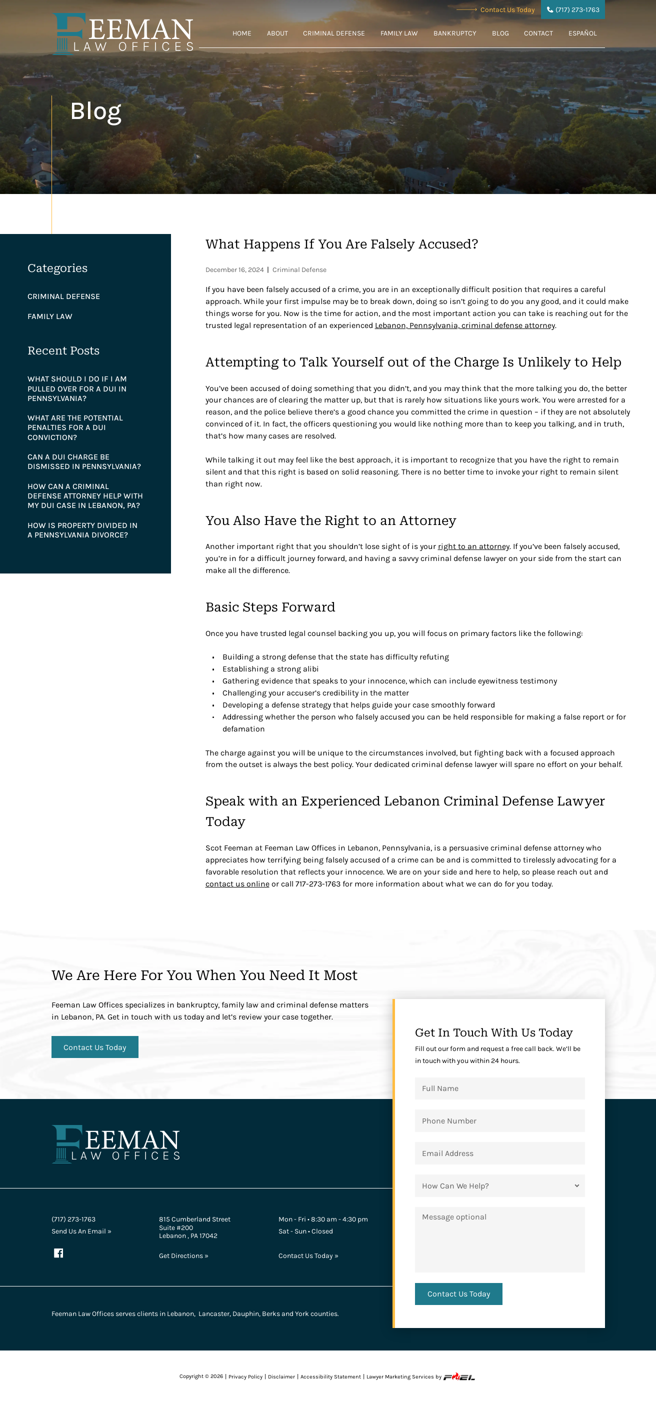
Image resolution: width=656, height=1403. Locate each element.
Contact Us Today (495, 10)
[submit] (458, 1294)
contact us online (238, 883)
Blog (500, 33)
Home (242, 33)
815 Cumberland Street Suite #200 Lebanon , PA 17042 (194, 1227)
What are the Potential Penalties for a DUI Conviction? (75, 427)
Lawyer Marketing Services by (421, 1376)
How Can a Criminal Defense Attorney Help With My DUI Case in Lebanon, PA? (85, 496)
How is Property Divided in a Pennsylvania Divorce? (83, 530)
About (277, 33)
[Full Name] (499, 1089)
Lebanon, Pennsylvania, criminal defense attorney (465, 325)
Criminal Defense (334, 33)
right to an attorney (474, 546)
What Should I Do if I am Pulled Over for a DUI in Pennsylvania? (77, 388)
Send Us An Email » (82, 1231)
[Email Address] (499, 1153)
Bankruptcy (455, 33)
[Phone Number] (499, 1121)
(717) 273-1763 (74, 1219)
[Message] (499, 1239)
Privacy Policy (245, 1377)
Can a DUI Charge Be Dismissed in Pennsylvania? (84, 461)
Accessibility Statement (330, 1377)
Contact (538, 33)
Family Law (399, 33)
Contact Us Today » (308, 1256)
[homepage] (123, 35)
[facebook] (59, 1254)
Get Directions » (183, 1256)
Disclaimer (281, 1377)
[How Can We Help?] (499, 1185)
